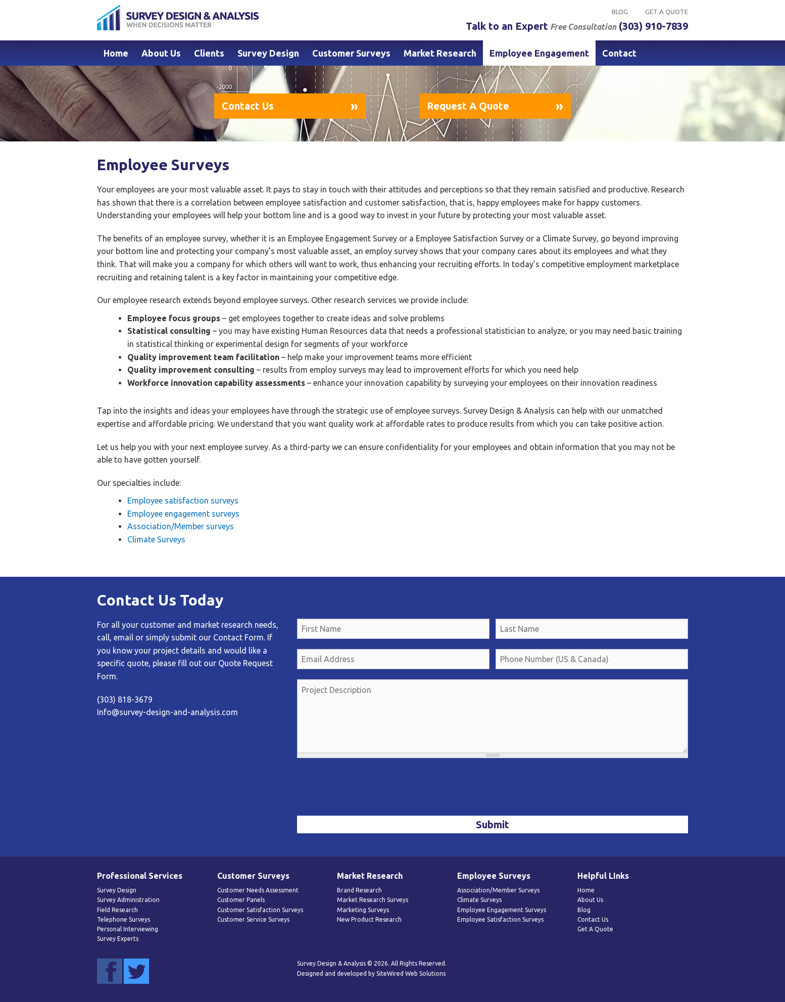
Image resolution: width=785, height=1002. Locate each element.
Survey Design (268, 53)
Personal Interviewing (127, 929)
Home (116, 53)
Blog (620, 11)
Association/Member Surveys (498, 890)
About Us (161, 53)
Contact (619, 53)
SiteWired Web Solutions (411, 973)
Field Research (117, 910)
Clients (209, 53)
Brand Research (359, 890)
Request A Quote (468, 106)
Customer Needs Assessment (258, 890)
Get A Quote (666, 11)
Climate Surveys (156, 539)
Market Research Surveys (372, 899)
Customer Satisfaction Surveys (260, 910)
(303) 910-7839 (653, 26)
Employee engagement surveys (183, 513)
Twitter (136, 971)
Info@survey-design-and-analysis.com (167, 712)
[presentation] (374, 788)
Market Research (440, 53)
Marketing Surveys (363, 910)
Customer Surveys (351, 53)
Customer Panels (241, 899)
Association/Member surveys (180, 526)
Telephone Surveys (123, 919)
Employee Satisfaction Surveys (500, 919)
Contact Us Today (160, 600)
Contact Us (248, 106)
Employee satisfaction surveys (182, 500)
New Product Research (369, 919)
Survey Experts (117, 938)
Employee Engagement (539, 53)
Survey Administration (128, 899)
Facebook (109, 971)
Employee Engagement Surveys (501, 910)
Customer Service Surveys (253, 919)
